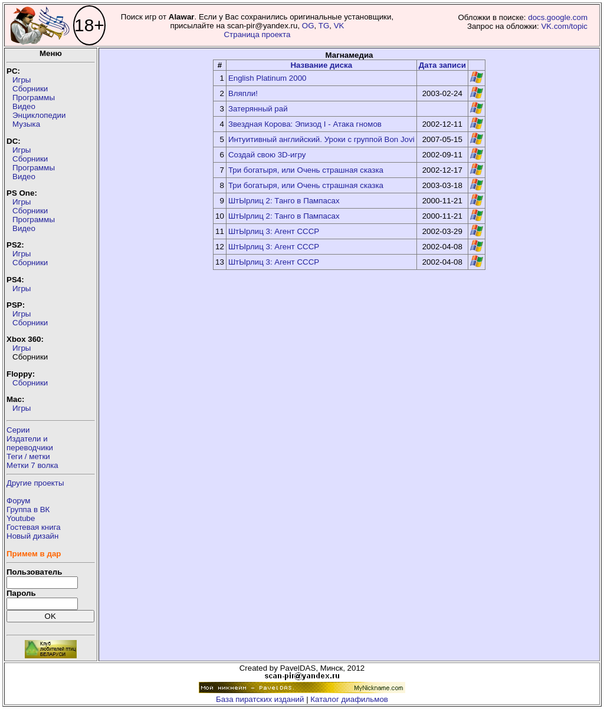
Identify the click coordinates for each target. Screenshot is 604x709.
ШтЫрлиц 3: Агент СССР (273, 231)
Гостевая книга (33, 527)
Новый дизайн (32, 536)
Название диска (321, 65)
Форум (18, 500)
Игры (21, 79)
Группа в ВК (28, 509)
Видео (23, 106)
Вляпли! (243, 93)
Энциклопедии (38, 115)
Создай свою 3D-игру (267, 154)
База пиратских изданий (260, 699)
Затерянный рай (258, 108)
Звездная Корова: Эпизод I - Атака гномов (305, 124)
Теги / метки (28, 456)
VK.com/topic (564, 26)
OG (308, 25)
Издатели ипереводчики (29, 443)
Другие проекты (35, 483)
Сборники (30, 88)
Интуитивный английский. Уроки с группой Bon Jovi (321, 139)
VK (339, 25)
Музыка (26, 124)
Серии (17, 430)
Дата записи (442, 65)
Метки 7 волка (32, 465)
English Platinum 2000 (267, 78)
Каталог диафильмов (349, 699)
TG (324, 25)
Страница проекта (257, 34)
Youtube (20, 518)
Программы (33, 97)
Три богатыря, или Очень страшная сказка (305, 170)
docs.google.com (557, 17)
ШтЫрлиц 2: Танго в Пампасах (284, 200)
